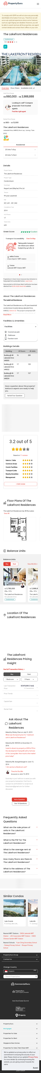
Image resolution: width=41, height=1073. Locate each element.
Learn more (28, 281)
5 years (27, 679)
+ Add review (20, 484)
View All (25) (33, 564)
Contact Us (7, 959)
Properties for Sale (10, 1033)
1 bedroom (10, 679)
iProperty (20, 1015)
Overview (5, 88)
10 (7, 80)
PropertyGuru (8, 1024)
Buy (7, 564)
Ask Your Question (14, 396)
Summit (20, 1000)
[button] (19, 274)
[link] (20, 107)
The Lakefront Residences (13, 594)
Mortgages (7, 1029)
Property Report (20, 1009)
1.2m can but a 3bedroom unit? (16, 767)
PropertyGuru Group (10, 955)
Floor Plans (15, 88)
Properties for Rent (10, 1038)
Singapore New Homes (11, 1043)
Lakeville (33, 921)
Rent (14, 564)
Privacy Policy (33, 1057)
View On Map (30, 238)
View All (6, 513)
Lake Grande (8, 921)
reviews (24, 455)
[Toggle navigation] (38, 4)
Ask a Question (19, 799)
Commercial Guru (20, 984)
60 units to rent (20, 155)
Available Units (27, 88)
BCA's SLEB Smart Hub (19, 286)
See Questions (20, 803)
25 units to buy (20, 149)
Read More (7, 315)
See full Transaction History (14, 669)
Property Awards (20, 991)
